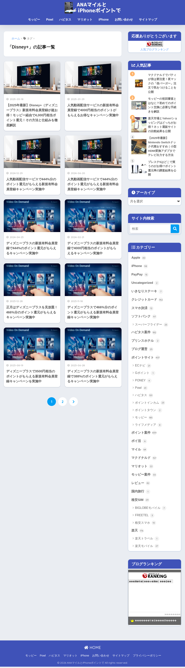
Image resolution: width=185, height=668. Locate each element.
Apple (138, 258)
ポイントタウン (148, 411)
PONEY (143, 381)
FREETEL (144, 516)
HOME (92, 649)
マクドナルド (144, 459)
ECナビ (143, 366)
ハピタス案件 (144, 333)
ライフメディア (148, 426)
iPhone (103, 19)
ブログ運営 (142, 350)
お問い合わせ (124, 19)
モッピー (34, 19)
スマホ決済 (142, 309)
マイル (139, 450)
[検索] (175, 229)
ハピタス (65, 19)
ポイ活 (139, 442)
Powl (49, 19)
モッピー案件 (144, 476)
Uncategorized (145, 283)
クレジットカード (147, 300)
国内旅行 (140, 493)
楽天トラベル (147, 540)
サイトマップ (148, 19)
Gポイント (145, 374)
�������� (172, 616)
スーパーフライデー (151, 325)
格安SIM (140, 501)
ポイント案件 (144, 433)
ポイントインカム (150, 403)
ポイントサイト (145, 358)
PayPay (140, 275)
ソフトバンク (144, 317)
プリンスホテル (145, 341)
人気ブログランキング (154, 49)
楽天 (137, 532)
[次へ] (73, 401)
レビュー (140, 484)
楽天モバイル (147, 547)
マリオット (84, 19)
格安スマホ (145, 524)
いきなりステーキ (147, 292)
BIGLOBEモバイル (150, 509)
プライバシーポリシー (147, 656)
